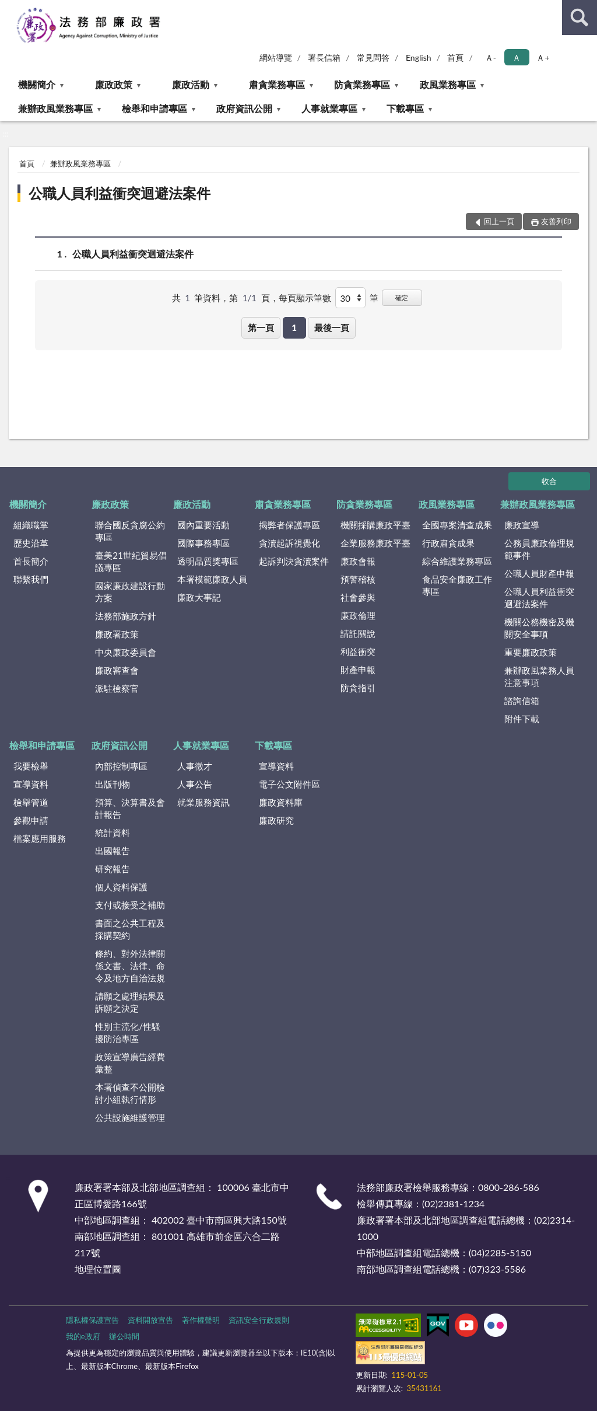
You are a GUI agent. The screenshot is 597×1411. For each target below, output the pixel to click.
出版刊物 (112, 784)
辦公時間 (124, 1336)
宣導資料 (30, 784)
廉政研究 (276, 820)
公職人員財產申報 (539, 573)
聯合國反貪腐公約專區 (130, 531)
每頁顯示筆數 (305, 297)
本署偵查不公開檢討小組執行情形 (130, 1093)
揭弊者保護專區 (289, 525)
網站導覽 (275, 57)
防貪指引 (357, 687)
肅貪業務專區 (277, 84)
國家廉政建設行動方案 (130, 591)
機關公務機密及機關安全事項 (539, 627)
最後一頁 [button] (331, 327)
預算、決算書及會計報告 (130, 808)
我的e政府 (83, 1336)
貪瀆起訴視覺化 (289, 543)
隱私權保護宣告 (92, 1320)
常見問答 (373, 57)
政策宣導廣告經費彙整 (130, 1062)
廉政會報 (357, 561)
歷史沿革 (30, 543)
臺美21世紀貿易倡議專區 (130, 561)
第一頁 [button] (261, 327)
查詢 (579, 17)
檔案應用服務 (39, 838)
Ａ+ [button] (542, 57)
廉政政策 (113, 84)
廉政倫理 (357, 615)
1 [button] (294, 327)
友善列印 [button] (556, 221)
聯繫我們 (30, 579)
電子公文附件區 (289, 784)
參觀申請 (30, 820)
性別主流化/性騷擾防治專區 (127, 1032)
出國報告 (112, 850)
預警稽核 (357, 579)
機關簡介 (36, 84)
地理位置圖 (98, 1268)
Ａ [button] (516, 57)
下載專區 (405, 108)
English (418, 57)
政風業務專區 (448, 84)
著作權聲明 (201, 1320)
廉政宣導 (521, 525)
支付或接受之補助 (130, 905)
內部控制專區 (121, 766)
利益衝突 (357, 651)
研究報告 (112, 868)
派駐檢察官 (117, 688)
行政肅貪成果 (448, 543)
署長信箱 (324, 57)
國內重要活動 (203, 525)
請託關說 (357, 633)
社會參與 (357, 597)
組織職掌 (30, 525)
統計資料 (112, 832)
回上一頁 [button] (499, 221)
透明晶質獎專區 (207, 561)
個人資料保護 (121, 887)
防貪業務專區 (362, 84)
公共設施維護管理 (130, 1117)
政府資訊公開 (244, 108)
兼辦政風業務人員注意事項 (539, 676)
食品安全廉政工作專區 (457, 585)
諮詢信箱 (521, 700)
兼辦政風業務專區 (55, 108)
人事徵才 (194, 766)
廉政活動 (190, 84)
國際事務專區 (203, 543)
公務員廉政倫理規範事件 (539, 549)
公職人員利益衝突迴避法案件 (119, 192)
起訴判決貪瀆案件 (294, 561)
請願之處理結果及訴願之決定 (130, 1002)
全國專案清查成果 (457, 525)
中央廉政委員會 (125, 652)
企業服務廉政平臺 (375, 543)
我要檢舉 (30, 766)
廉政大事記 (199, 597)
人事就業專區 (329, 108)
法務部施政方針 (125, 616)
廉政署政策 (117, 634)
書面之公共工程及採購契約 (130, 929)
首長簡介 (30, 561)
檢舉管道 (30, 802)
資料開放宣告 (150, 1320)
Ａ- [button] (490, 57)
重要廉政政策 (530, 652)
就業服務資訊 (203, 802)
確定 (401, 297)
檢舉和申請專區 (154, 108)
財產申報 (357, 669)
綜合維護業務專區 (457, 561)
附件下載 (521, 718)
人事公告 (194, 784)
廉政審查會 (117, 670)
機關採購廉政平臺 (375, 525)
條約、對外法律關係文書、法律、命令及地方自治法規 (130, 965)
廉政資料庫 (281, 802)
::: (9, 8)
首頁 (455, 57)
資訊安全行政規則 (259, 1320)
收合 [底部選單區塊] (549, 481)
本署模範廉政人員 (212, 579)
